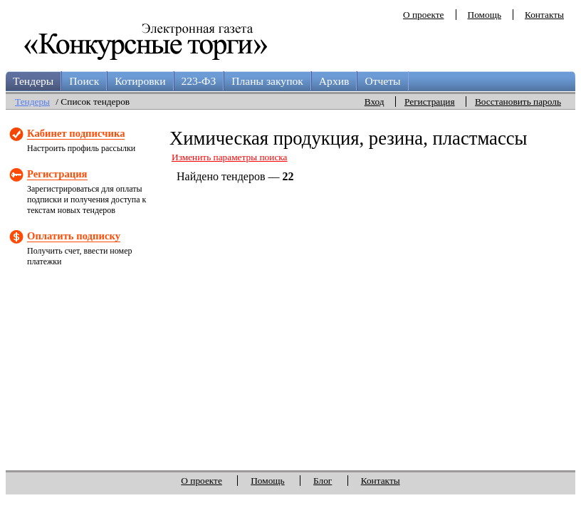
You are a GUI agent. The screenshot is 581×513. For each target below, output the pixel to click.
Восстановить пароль (518, 101)
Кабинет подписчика (76, 133)
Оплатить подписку (73, 236)
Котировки (140, 81)
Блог (322, 480)
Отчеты (382, 81)
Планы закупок (267, 81)
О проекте (423, 14)
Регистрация (429, 101)
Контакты (544, 14)
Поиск (84, 81)
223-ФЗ (199, 81)
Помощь (484, 14)
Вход (374, 101)
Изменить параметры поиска (230, 157)
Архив (334, 81)
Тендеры (33, 81)
